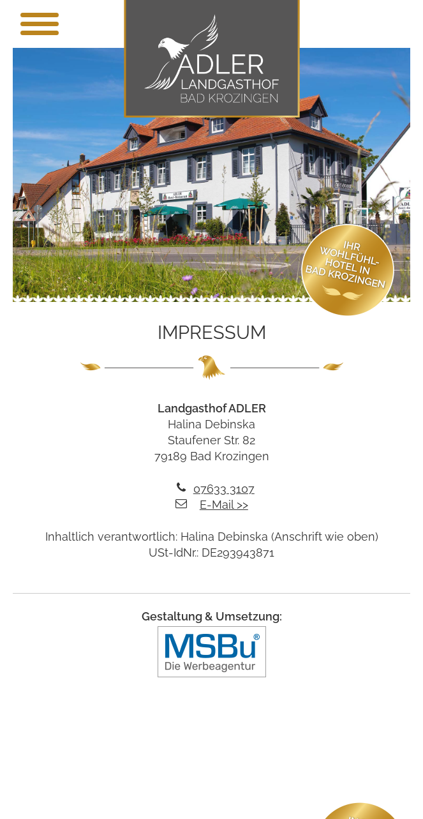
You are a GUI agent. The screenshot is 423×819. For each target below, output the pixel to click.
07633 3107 (224, 488)
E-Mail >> (224, 504)
